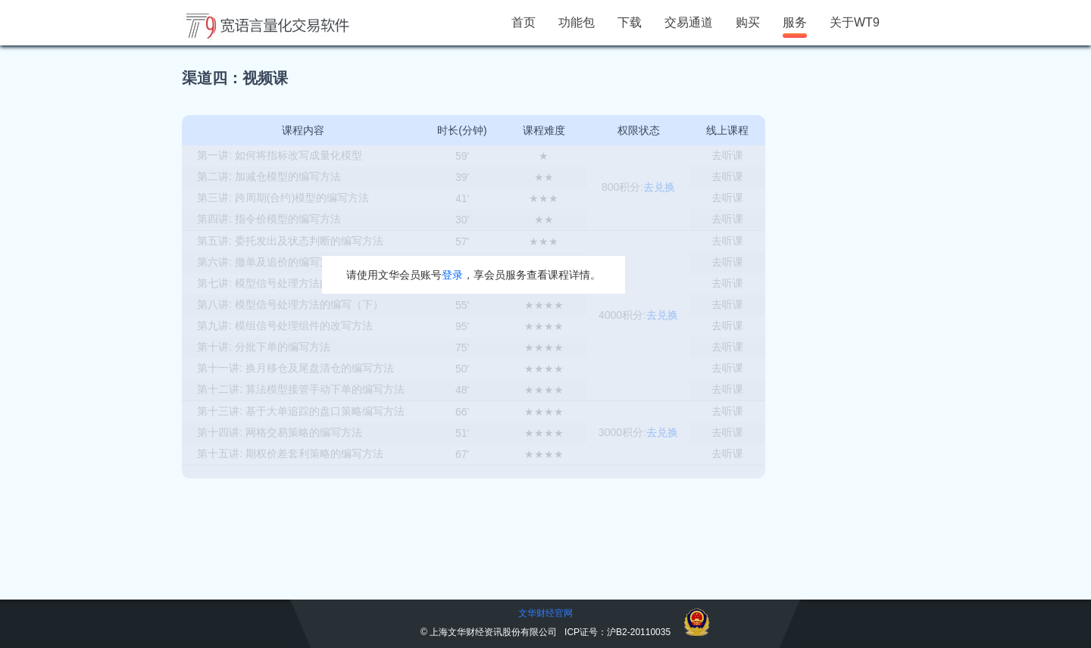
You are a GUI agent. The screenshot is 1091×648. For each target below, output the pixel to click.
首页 (523, 22)
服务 (795, 22)
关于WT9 (855, 22)
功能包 (576, 22)
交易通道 (688, 22)
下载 (629, 22)
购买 (748, 22)
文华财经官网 (545, 613)
